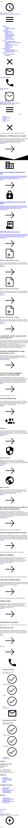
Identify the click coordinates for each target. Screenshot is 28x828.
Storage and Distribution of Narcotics (13, 42)
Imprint (1, 811)
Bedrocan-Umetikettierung (8, 790)
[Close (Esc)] (4, 826)
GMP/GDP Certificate (9, 51)
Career (6, 29)
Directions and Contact (10, 54)
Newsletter (7, 55)
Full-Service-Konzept (7, 779)
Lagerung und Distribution (8, 798)
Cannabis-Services (6, 30)
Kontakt (4, 782)
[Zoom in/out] (0, 826)
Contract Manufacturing (10, 41)
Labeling (7, 33)
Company (5, 26)
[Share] (3, 826)
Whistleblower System (4, 813)
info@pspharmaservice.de (5, 14)
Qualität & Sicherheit (7, 778)
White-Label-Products (9, 35)
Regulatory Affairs (9, 47)
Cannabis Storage (8, 36)
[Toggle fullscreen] (1, 826)
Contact (4, 52)
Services (4, 40)
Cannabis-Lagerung (7, 791)
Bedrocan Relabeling (9, 34)
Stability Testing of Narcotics (11, 44)
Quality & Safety (6, 48)
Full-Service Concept (9, 49)
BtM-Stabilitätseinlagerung (8, 801)
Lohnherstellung (6, 797)
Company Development (10, 28)
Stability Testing (8, 37)
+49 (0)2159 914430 (15, 14)
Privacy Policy (3, 809)
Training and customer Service (11, 50)
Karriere (4, 781)
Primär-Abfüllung (6, 787)
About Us (7, 27)
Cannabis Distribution (9, 38)
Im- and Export (8, 45)
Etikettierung (5, 788)
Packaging (7, 43)
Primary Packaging (9, 32)
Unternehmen (5, 777)
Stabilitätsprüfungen (7, 792)
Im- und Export (6, 802)
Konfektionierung (6, 800)
